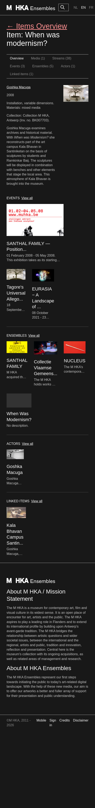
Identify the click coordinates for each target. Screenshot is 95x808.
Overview (17, 58)
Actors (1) (68, 66)
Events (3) (17, 66)
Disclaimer (80, 720)
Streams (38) (61, 58)
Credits (64, 720)
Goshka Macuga (19, 87)
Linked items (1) (21, 74)
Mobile (41, 720)
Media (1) (38, 58)
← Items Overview (37, 26)
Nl (76, 7)
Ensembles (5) (42, 66)
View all (27, 198)
